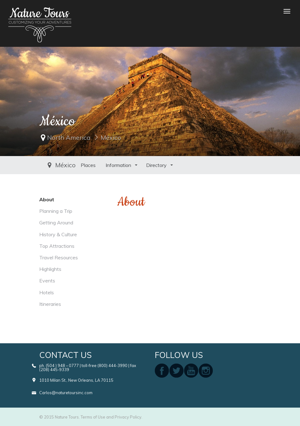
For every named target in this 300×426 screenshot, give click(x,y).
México (111, 137)
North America (68, 137)
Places (51, 165)
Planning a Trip (55, 211)
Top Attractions (56, 246)
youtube (191, 371)
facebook (162, 371)
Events (47, 280)
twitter (176, 371)
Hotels (46, 292)
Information (82, 165)
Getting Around (56, 222)
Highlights (50, 269)
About (46, 199)
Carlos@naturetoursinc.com (66, 392)
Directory (120, 165)
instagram (206, 371)
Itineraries (50, 304)
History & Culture (58, 234)
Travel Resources (58, 257)
